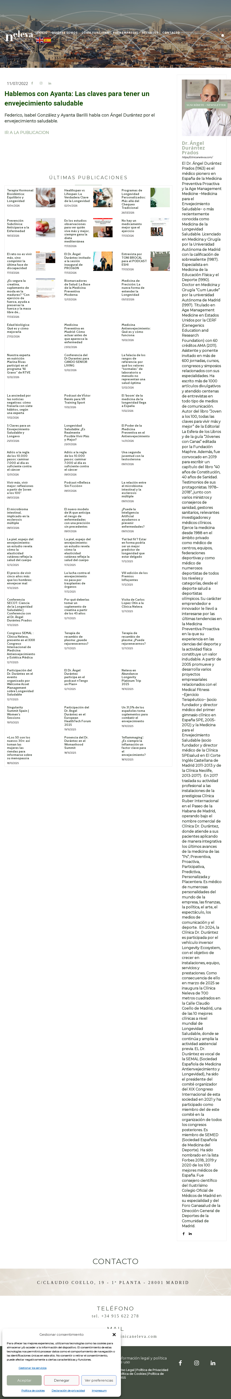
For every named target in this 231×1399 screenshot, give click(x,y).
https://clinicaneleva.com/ (197, 157)
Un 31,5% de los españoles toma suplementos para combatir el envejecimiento (135, 714)
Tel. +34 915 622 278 (115, 1316)
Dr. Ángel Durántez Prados (193, 148)
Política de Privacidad (152, 1370)
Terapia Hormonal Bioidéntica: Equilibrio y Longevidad (20, 195)
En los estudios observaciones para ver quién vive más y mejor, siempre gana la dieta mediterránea (76, 231)
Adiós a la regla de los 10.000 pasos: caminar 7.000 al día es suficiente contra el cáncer (19, 461)
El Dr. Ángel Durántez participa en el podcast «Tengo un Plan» (76, 677)
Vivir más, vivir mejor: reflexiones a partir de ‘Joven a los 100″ (20, 487)
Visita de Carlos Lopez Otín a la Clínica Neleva (133, 603)
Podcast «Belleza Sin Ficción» (77, 484)
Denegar (61, 1380)
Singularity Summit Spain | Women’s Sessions (18, 712)
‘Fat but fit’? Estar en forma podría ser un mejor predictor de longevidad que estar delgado (134, 548)
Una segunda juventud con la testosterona (133, 455)
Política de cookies (33, 1390)
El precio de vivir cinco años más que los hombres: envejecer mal (19, 578)
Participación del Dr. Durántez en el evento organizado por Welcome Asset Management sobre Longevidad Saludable (20, 682)
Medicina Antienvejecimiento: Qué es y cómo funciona (136, 330)
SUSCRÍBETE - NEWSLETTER (206, 105)
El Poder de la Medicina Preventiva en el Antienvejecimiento (136, 430)
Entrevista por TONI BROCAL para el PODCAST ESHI (134, 259)
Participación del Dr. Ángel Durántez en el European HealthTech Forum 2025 (77, 716)
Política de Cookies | (133, 1373)
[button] (114, 1334)
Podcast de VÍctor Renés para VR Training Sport (77, 398)
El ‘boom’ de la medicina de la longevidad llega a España (134, 400)
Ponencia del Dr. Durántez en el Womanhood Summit (76, 742)
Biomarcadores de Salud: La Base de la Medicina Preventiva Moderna (77, 288)
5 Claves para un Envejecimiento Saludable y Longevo (18, 430)
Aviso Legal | (127, 1370)
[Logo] (19, 36)
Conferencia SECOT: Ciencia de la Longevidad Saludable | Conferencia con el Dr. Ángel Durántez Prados (19, 609)
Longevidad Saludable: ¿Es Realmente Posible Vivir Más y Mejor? (76, 432)
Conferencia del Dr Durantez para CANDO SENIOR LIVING (76, 360)
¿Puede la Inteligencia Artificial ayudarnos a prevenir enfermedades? (133, 518)
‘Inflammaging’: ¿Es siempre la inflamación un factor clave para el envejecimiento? (134, 746)
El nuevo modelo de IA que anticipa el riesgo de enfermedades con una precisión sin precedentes (77, 518)
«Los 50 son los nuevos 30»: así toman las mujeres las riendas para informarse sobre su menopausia (19, 747)
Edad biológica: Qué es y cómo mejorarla (18, 328)
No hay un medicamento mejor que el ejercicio (132, 226)
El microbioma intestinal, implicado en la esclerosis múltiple (18, 516)
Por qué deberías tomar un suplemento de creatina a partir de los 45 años (76, 606)
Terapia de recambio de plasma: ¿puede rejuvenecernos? (76, 638)
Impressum (99, 1390)
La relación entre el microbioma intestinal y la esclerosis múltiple (134, 489)
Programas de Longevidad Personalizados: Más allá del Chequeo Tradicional (134, 199)
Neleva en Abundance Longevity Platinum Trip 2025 (131, 677)
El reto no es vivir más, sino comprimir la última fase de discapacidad (19, 261)
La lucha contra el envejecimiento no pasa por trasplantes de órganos (77, 580)
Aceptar (24, 1380)
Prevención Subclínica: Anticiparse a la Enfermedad (18, 226)
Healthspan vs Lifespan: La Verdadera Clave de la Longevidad (77, 195)
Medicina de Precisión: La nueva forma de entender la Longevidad (133, 288)
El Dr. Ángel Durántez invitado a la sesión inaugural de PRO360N (77, 261)
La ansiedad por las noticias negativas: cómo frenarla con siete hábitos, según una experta (19, 404)
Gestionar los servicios (32, 1368)
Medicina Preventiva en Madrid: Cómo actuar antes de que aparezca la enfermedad (76, 333)
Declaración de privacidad (68, 1390)
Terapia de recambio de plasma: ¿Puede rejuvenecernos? (134, 638)
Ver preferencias (99, 1380)
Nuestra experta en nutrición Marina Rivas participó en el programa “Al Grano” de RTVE (18, 363)
